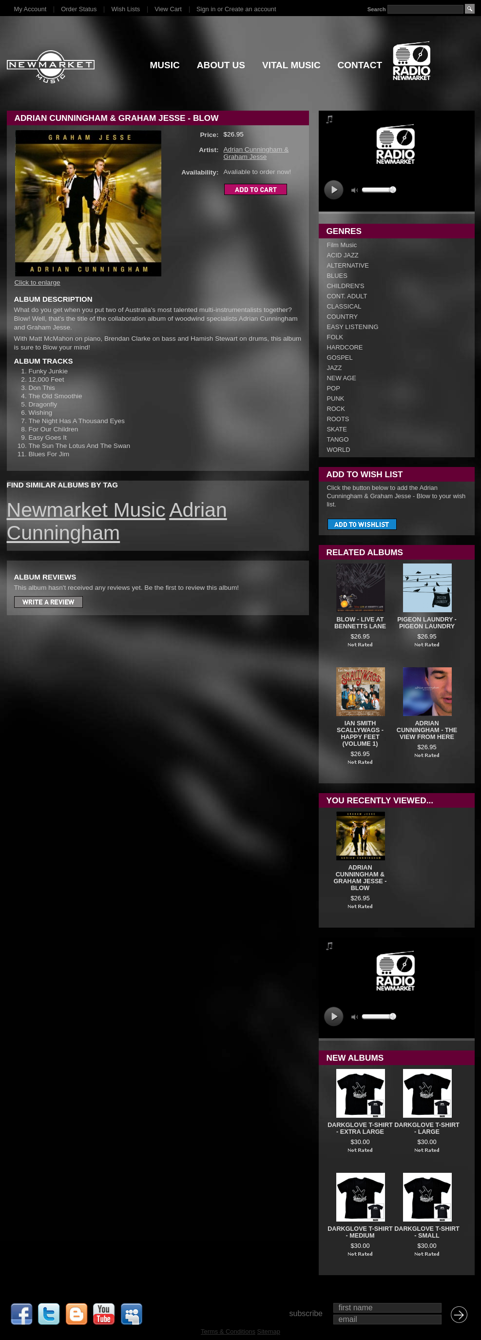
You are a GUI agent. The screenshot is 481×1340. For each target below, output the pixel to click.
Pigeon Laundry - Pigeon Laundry (427, 623)
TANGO (338, 439)
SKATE (337, 429)
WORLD (338, 449)
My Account (30, 9)
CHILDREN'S (346, 286)
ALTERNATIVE (348, 265)
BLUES (337, 275)
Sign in (205, 9)
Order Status (78, 9)
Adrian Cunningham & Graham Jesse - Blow (360, 878)
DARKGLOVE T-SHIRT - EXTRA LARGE (360, 1128)
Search (376, 9)
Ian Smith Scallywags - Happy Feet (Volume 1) (360, 733)
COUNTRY (342, 316)
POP (333, 388)
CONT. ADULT (347, 296)
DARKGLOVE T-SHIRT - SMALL (427, 1232)
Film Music (342, 245)
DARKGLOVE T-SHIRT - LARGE (427, 1128)
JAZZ (334, 367)
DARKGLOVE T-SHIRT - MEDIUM (360, 1232)
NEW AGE (341, 378)
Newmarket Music (86, 510)
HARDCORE (345, 347)
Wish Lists (125, 9)
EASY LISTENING (353, 326)
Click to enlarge (37, 282)
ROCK (336, 408)
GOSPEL (340, 357)
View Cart (168, 9)
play (334, 190)
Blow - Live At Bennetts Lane (360, 623)
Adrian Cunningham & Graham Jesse (256, 153)
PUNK (336, 398)
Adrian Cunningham (117, 521)
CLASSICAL (344, 306)
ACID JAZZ (343, 255)
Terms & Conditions (228, 1331)
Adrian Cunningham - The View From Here (427, 730)
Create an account (250, 9)
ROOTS (338, 419)
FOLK (335, 337)
